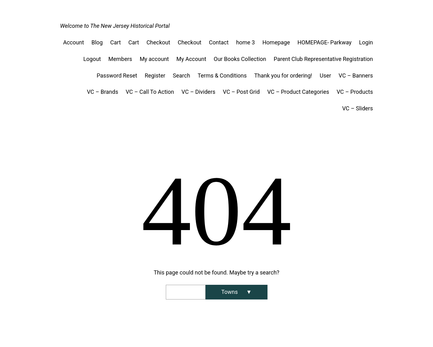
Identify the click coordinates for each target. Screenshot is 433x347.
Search (181, 75)
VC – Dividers (198, 91)
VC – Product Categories (298, 91)
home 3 (245, 42)
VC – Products (355, 91)
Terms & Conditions (222, 75)
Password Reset (117, 75)
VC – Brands (102, 91)
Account (73, 42)
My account (154, 59)
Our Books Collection (240, 59)
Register (155, 75)
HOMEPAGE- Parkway (325, 42)
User (325, 75)
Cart (115, 42)
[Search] (236, 292)
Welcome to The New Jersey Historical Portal (115, 26)
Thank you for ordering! (283, 75)
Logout (92, 59)
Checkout (158, 42)
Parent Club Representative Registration (323, 59)
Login (366, 42)
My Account (191, 59)
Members (120, 59)
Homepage (276, 42)
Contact (219, 42)
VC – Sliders (357, 108)
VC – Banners (356, 75)
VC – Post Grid (241, 91)
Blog (97, 42)
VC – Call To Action (150, 91)
